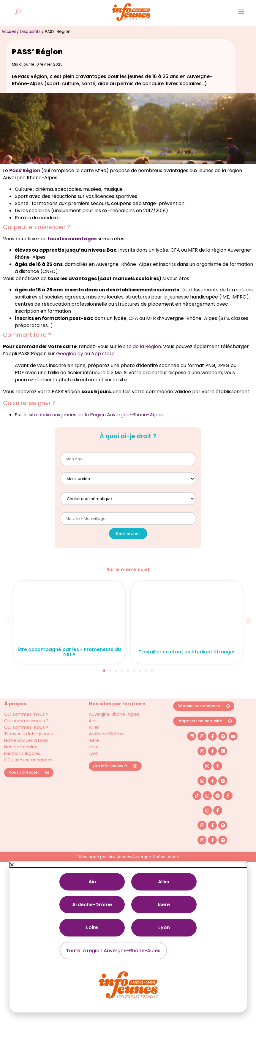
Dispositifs (30, 41)
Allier (94, 737)
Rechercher (128, 543)
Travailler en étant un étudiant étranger (186, 661)
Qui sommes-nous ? (26, 724)
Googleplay (69, 363)
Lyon (94, 763)
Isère (94, 750)
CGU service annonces (28, 770)
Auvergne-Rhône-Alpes (114, 724)
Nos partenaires (21, 757)
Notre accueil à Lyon (26, 750)
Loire (94, 757)
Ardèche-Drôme (106, 744)
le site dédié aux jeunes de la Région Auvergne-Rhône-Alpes (93, 424)
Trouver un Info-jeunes (28, 744)
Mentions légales (22, 763)
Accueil (8, 41)
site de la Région (142, 356)
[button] (7, 631)
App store (103, 363)
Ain (92, 731)
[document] (128, 947)
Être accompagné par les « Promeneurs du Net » (69, 661)
